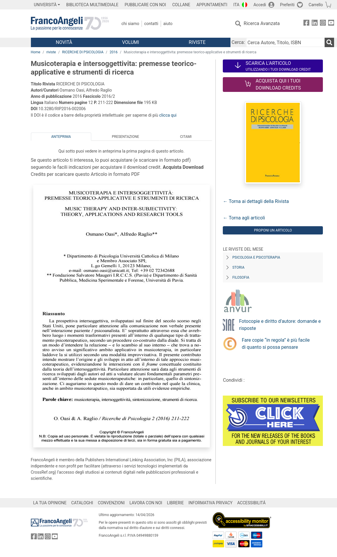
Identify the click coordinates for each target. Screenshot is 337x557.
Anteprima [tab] (61, 137)
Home (35, 52)
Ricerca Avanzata (262, 23)
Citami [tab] (186, 137)
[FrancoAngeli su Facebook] (306, 24)
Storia (238, 267)
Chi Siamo (130, 23)
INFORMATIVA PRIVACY (210, 502)
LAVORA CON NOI (146, 502)
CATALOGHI (82, 502)
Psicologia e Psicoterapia (256, 257)
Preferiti (287, 4)
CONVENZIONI (111, 502)
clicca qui (168, 115)
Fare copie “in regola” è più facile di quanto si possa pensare (276, 343)
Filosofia (240, 277)
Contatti (151, 23)
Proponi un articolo (273, 230)
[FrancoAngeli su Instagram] (323, 24)
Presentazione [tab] (125, 137)
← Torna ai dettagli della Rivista (256, 201)
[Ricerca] (329, 42)
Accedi (259, 4)
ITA (236, 4)
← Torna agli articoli (244, 218)
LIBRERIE (175, 502)
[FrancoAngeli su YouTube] (331, 24)
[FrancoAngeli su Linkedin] (315, 24)
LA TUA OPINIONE (50, 502)
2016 (114, 52)
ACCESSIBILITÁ (251, 502)
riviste (51, 52)
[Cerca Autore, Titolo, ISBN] (285, 42)
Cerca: (238, 42)
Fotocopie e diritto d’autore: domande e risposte (280, 324)
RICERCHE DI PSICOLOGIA (83, 52)
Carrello (316, 4)
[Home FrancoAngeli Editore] (70, 23)
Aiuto (167, 23)
